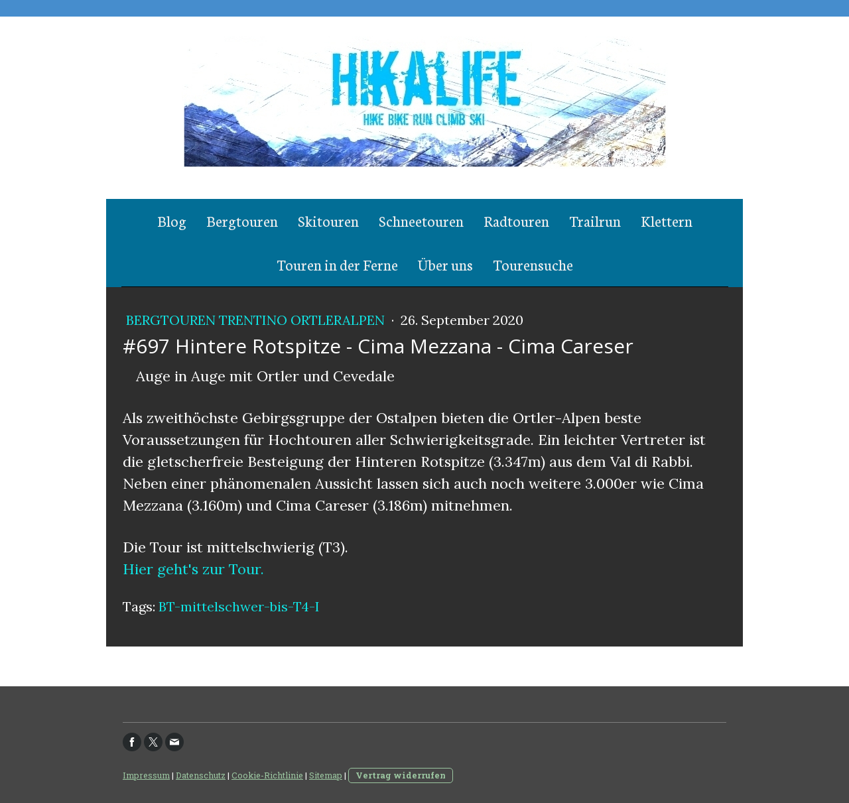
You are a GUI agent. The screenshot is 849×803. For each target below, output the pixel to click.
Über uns (445, 264)
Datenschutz (201, 775)
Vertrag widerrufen (401, 775)
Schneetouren (421, 220)
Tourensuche (533, 264)
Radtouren (516, 220)
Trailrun (595, 220)
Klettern (666, 220)
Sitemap (325, 775)
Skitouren (328, 220)
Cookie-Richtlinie (267, 775)
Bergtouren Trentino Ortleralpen (257, 320)
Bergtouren (242, 220)
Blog (171, 220)
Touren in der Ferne (337, 264)
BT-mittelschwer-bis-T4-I (239, 606)
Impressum (146, 775)
